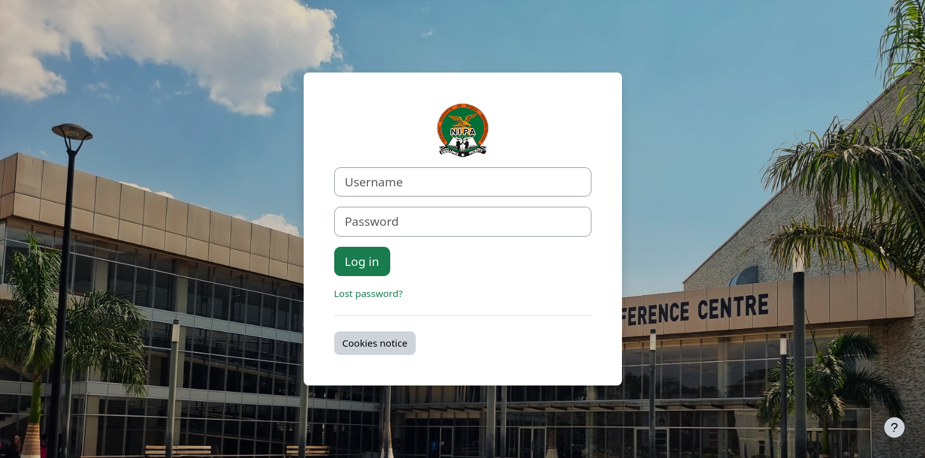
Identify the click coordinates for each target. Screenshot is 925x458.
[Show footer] (894, 427)
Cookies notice (374, 343)
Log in (362, 261)
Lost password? (368, 293)
